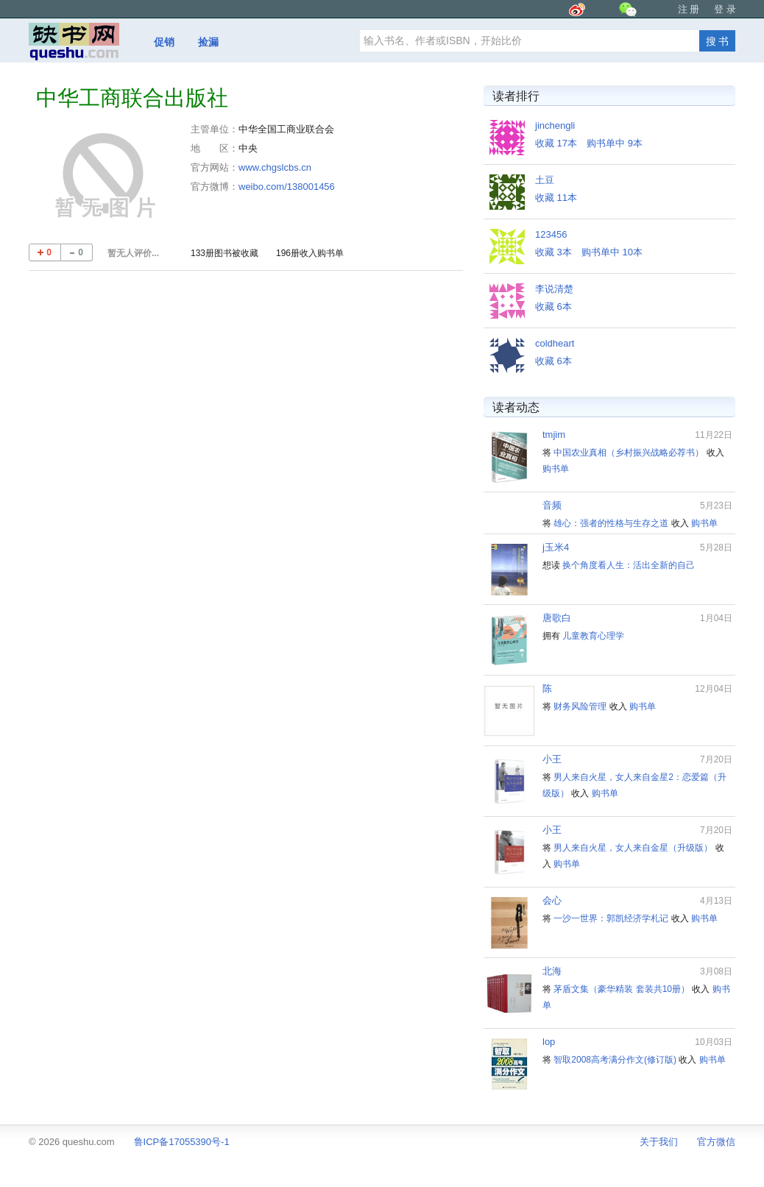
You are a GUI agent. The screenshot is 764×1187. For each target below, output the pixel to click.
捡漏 (208, 42)
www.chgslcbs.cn (274, 167)
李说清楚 (554, 288)
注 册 (689, 9)
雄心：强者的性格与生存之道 (610, 523)
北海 (552, 971)
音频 (552, 505)
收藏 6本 (553, 306)
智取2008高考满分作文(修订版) (614, 1060)
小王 (552, 759)
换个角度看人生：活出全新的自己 (628, 565)
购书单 (555, 469)
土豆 (544, 179)
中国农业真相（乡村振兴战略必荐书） (628, 452)
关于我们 (659, 1141)
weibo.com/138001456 (286, 186)
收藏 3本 (553, 252)
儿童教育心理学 (593, 636)
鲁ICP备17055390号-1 (182, 1141)
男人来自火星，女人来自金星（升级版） (632, 848)
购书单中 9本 (615, 143)
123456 (551, 234)
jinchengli (555, 125)
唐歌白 (556, 617)
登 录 (725, 9)
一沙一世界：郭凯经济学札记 (610, 918)
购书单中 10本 (612, 252)
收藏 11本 (556, 197)
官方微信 (716, 1141)
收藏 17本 (556, 143)
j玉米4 (555, 547)
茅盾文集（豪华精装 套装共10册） (621, 989)
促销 (164, 42)
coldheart (554, 343)
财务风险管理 (579, 706)
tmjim (553, 434)
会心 (552, 900)
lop (548, 1041)
